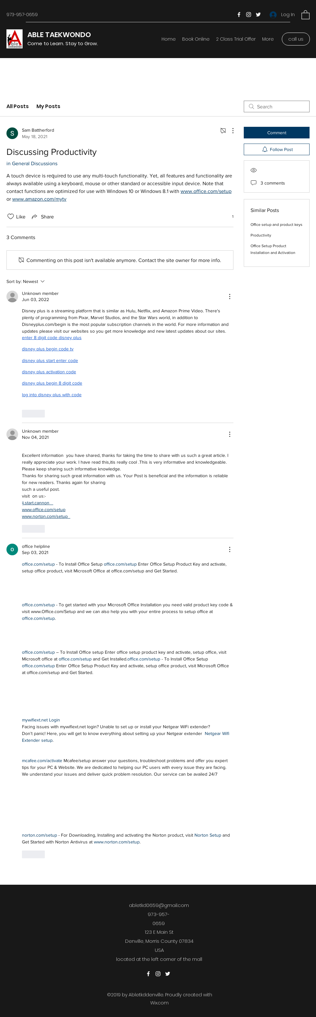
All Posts (17, 106)
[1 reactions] (229, 216)
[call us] (296, 39)
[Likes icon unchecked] (10, 216)
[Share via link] (42, 216)
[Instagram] (248, 14)
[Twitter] (258, 14)
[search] (277, 106)
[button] (305, 14)
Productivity (261, 235)
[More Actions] (229, 131)
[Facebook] (239, 14)
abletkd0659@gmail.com (159, 905)
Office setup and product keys (276, 224)
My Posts (48, 106)
